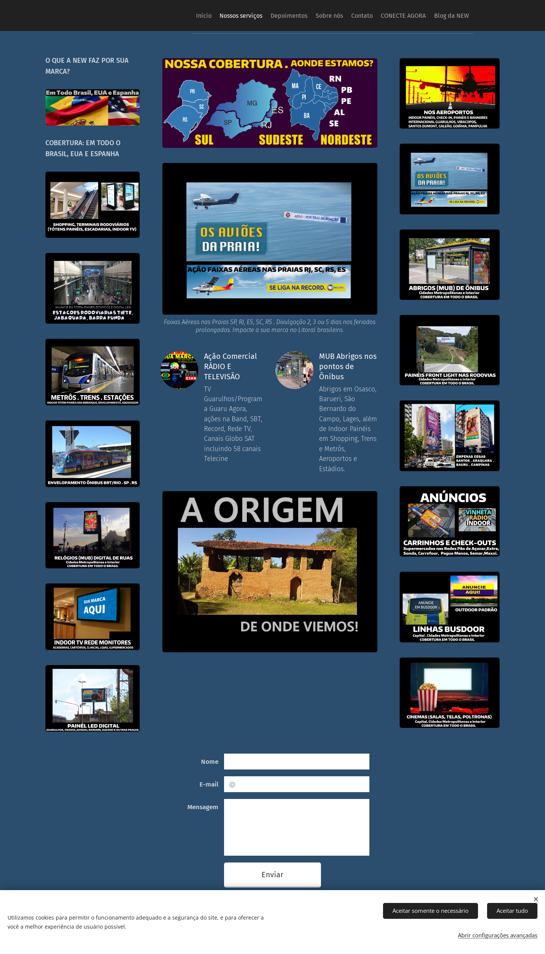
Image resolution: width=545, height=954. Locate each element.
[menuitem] (168, 15)
